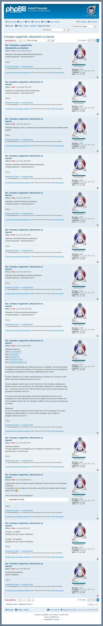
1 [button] (91, 40)
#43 (6, 124)
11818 (81, 69)
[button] (88, 40)
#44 (6, 161)
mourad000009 (15, 352)
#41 (6, 51)
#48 (6, 309)
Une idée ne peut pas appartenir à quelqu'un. (17, 72)
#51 (6, 480)
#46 (6, 235)
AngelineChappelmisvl (18, 362)
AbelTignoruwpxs (16, 359)
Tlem (73, 61)
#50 (6, 443)
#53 (6, 568)
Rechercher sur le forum (12, 66)
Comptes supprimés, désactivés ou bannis (29, 36)
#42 (6, 87)
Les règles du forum (27, 66)
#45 (6, 198)
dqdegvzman (14, 357)
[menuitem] (20, 21)
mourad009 (13, 354)
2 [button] (94, 40)
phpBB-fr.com (55, 617)
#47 (6, 272)
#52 (6, 528)
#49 (6, 346)
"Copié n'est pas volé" (57, 72)
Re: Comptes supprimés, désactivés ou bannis (18, 46)
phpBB (45, 614)
